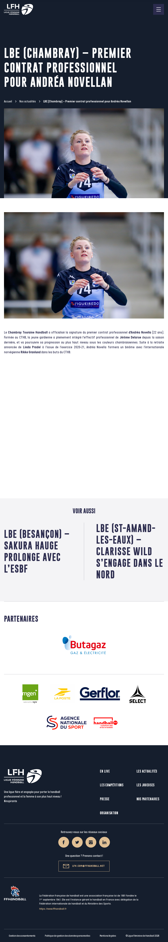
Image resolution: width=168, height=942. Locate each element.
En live (105, 771)
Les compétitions (111, 785)
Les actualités (147, 771)
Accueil (8, 101)
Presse (104, 799)
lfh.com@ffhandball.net (84, 866)
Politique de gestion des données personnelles (67, 935)
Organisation (109, 813)
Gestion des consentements (22, 935)
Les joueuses (146, 785)
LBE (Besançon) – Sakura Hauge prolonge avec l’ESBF (37, 551)
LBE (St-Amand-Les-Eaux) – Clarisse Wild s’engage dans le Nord (129, 551)
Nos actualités (27, 101)
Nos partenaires (148, 799)
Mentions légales (108, 935)
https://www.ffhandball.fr (53, 908)
